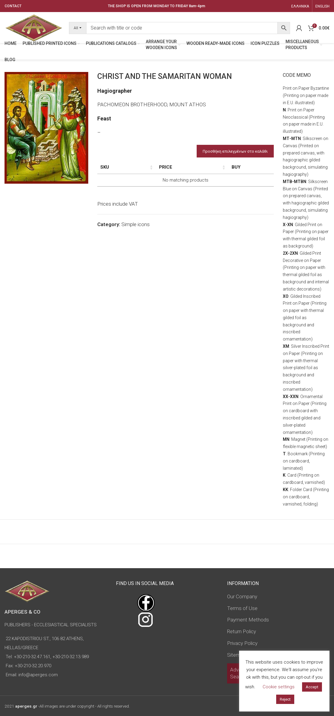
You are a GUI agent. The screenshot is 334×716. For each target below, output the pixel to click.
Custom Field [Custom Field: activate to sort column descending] (255, 170)
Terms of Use (242, 608)
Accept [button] (312, 687)
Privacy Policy (242, 643)
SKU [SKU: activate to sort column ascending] (104, 167)
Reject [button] (285, 699)
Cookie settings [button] (279, 687)
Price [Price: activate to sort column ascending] (213, 167)
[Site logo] (34, 27)
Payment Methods (248, 620)
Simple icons (135, 237)
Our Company (242, 596)
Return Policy (241, 631)
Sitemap (236, 655)
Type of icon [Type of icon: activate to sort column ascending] (189, 173)
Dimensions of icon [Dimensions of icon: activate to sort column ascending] (158, 170)
